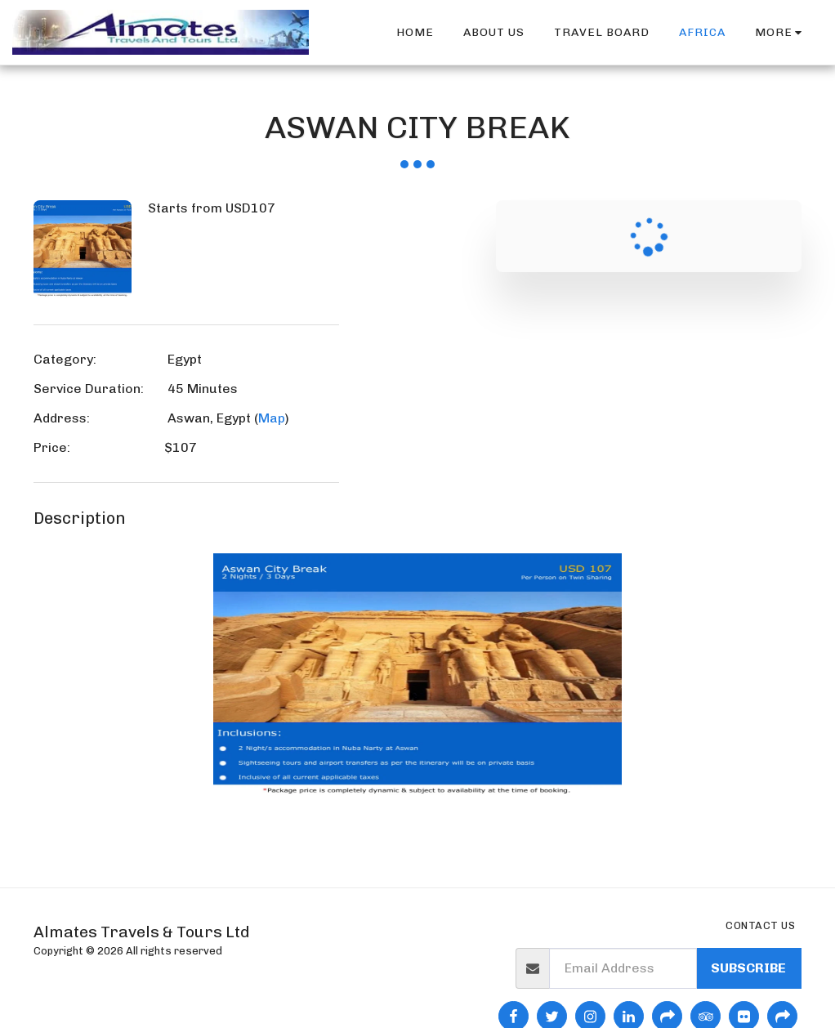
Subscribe (748, 968)
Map (271, 418)
